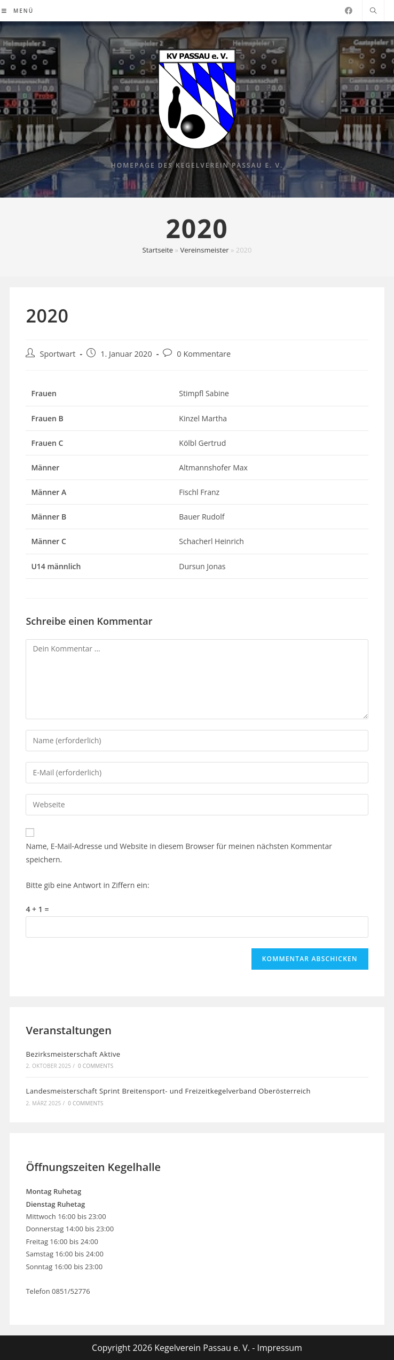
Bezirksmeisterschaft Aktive (73, 1054)
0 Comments (95, 1066)
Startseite (158, 250)
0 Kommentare (204, 354)
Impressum (279, 1348)
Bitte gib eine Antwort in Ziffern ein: (87, 885)
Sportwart (57, 354)
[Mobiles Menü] (18, 10)
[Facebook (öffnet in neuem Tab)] (349, 10)
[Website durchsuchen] (373, 11)
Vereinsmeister (204, 250)
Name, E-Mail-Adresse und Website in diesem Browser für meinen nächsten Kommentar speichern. (179, 852)
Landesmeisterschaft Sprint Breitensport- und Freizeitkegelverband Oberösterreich (168, 1091)
